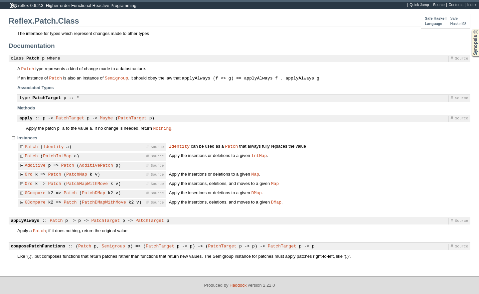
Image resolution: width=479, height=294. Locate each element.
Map (255, 174)
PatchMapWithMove (87, 184)
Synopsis (470, 29)
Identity (53, 147)
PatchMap (76, 175)
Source (439, 5)
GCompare (35, 193)
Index (471, 5)
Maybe (106, 118)
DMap (256, 193)
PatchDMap (93, 193)
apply (26, 118)
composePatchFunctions (38, 246)
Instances (27, 137)
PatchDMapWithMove (104, 203)
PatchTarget (47, 98)
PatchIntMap (57, 156)
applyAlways (25, 221)
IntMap (259, 155)
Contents (456, 5)
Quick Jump (419, 5)
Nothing (162, 128)
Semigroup (116, 78)
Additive (35, 166)
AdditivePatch (96, 166)
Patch (32, 59)
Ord (29, 175)
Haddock (238, 285)
